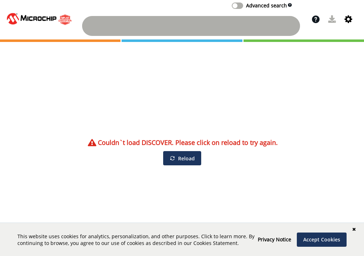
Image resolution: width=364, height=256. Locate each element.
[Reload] (182, 158)
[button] (315, 19)
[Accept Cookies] (322, 240)
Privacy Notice (274, 239)
